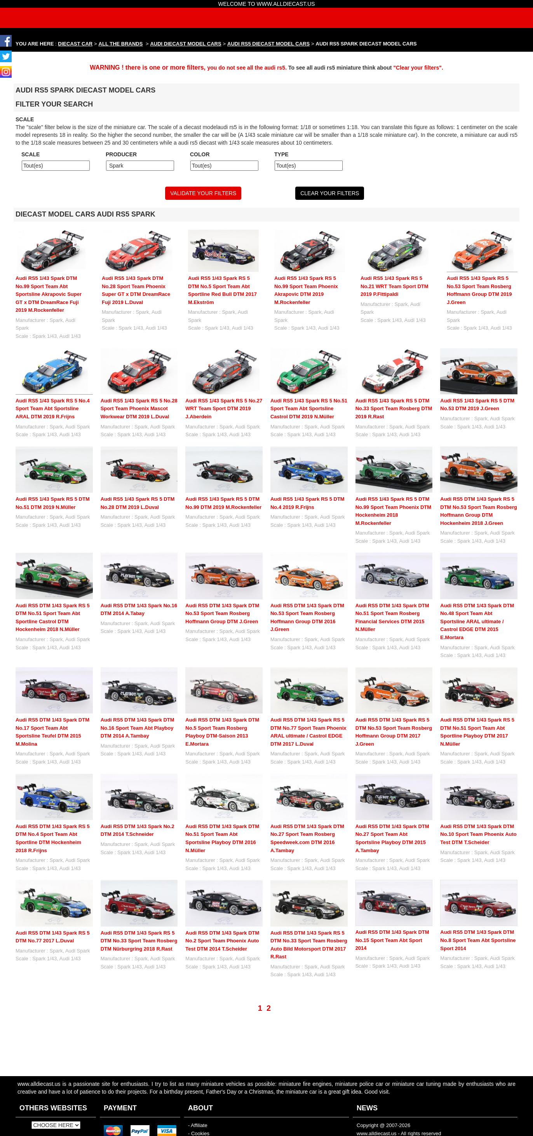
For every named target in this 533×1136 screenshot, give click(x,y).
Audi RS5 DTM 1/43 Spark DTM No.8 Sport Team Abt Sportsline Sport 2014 (478, 940)
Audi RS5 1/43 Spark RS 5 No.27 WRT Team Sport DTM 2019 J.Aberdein (223, 408)
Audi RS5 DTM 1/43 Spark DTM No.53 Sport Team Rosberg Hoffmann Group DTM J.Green (222, 613)
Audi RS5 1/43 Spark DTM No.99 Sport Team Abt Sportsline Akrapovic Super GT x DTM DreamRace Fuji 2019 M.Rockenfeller (49, 294)
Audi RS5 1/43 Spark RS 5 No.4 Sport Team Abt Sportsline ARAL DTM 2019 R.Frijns (53, 408)
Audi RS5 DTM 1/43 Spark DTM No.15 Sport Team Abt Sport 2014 (392, 940)
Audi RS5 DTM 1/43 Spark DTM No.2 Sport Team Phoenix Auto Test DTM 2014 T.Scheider (222, 941)
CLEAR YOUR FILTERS (329, 193)
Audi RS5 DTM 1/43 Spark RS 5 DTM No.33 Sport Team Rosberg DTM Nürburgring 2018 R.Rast (139, 941)
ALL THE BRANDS (121, 44)
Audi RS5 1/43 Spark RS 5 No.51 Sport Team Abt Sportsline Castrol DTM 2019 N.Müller (308, 408)
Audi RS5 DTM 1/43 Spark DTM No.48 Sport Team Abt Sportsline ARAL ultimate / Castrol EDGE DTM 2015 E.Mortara (477, 621)
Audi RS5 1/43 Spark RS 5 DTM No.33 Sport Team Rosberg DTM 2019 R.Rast (393, 408)
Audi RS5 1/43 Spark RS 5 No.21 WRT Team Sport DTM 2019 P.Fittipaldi (394, 286)
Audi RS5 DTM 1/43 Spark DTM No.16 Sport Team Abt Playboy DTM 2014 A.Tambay (137, 728)
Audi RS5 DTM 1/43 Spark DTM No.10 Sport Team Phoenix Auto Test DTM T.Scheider (478, 834)
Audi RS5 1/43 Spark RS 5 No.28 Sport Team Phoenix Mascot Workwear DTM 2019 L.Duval (139, 408)
